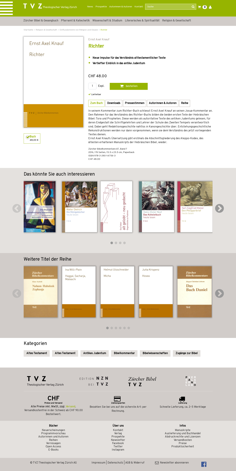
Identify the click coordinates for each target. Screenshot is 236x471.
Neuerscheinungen (53, 430)
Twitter (118, 446)
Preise (183, 443)
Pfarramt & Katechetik (75, 20)
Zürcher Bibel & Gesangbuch (40, 20)
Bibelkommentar (124, 353)
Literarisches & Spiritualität (142, 20)
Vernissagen (53, 443)
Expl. (101, 86)
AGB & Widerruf (134, 463)
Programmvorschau (53, 433)
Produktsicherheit (182, 446)
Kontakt (138, 6)
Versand (70, 406)
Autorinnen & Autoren (120, 6)
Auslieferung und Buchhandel (183, 433)
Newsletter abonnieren (172, 463)
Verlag (118, 433)
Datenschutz (115, 463)
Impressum (98, 463)
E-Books (53, 450)
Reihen (53, 440)
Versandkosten (183, 440)
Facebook (118, 443)
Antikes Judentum (94, 353)
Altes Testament (36, 353)
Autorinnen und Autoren (53, 436)
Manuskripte (182, 430)
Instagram (118, 450)
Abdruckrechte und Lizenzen (182, 436)
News (90, 6)
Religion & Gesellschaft (176, 20)
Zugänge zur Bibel (187, 353)
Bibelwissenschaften (155, 353)
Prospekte (101, 6)
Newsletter (118, 440)
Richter (104, 30)
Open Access (53, 446)
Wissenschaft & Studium (107, 20)
